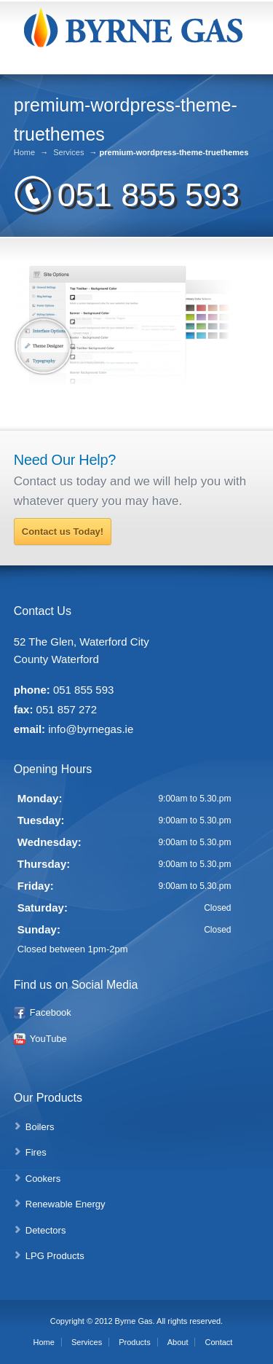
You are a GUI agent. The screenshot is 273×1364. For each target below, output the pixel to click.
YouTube (48, 1038)
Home (24, 153)
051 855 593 (149, 194)
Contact (219, 1342)
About (178, 1342)
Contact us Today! (62, 531)
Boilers (40, 1126)
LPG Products (54, 1255)
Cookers (42, 1178)
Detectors (45, 1230)
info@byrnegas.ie (90, 729)
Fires (36, 1152)
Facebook (50, 1012)
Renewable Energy (65, 1204)
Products (134, 1342)
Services (68, 153)
